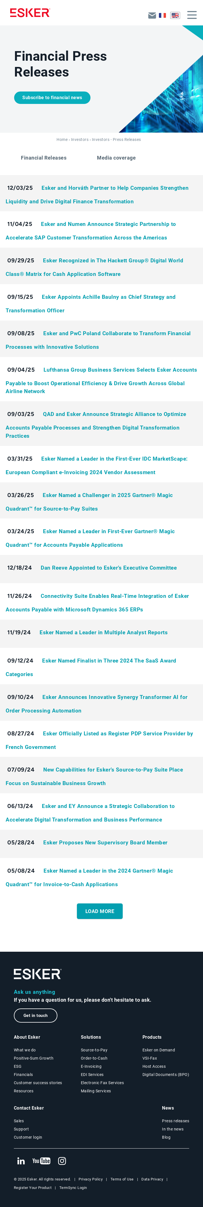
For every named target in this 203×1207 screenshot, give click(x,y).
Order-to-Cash (94, 1058)
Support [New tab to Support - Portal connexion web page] (21, 1129)
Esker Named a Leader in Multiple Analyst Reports (104, 632)
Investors (80, 139)
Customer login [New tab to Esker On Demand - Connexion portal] (28, 1137)
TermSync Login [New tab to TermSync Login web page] (73, 1188)
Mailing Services (96, 1091)
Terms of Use (122, 1179)
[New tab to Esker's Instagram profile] (62, 1161)
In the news (173, 1129)
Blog (166, 1137)
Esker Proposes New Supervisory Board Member (105, 842)
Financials (23, 1074)
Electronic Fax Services (102, 1082)
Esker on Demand (158, 1050)
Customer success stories (38, 1082)
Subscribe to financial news (52, 97)
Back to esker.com (152, 15)
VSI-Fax (149, 1058)
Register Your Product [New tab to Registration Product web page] (33, 1188)
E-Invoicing (91, 1066)
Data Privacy (152, 1179)
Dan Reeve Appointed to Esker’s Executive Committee (109, 568)
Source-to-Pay (94, 1050)
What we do (25, 1050)
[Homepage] (30, 12)
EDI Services (92, 1074)
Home (62, 139)
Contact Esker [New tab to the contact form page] (29, 1108)
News (168, 1108)
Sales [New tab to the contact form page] (19, 1121)
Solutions (91, 1037)
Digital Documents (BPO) (165, 1074)
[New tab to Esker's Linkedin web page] (21, 1161)
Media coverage (116, 158)
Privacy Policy (91, 1179)
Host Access (154, 1066)
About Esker (27, 1037)
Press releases (175, 1121)
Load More (100, 911)
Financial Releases (43, 158)
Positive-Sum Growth (34, 1058)
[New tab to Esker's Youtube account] (41, 1161)
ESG (18, 1066)
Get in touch (35, 1015)
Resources (24, 1091)
